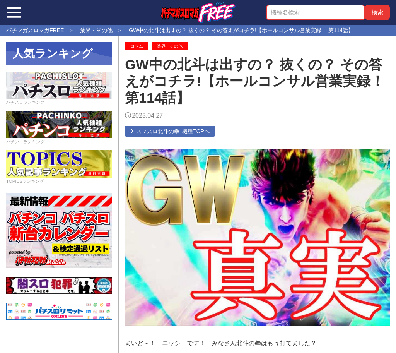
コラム (136, 46)
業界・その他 (170, 46)
